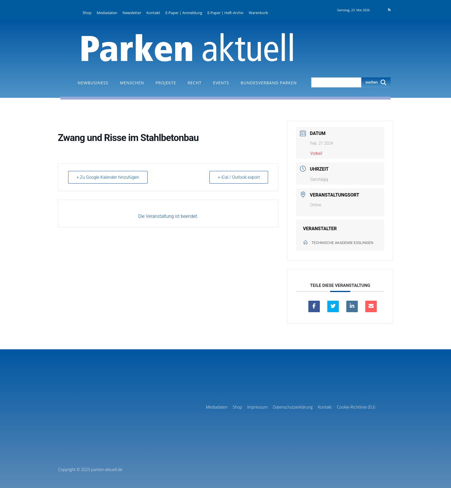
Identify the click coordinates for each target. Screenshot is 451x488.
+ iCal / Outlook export (239, 177)
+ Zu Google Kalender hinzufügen (108, 177)
